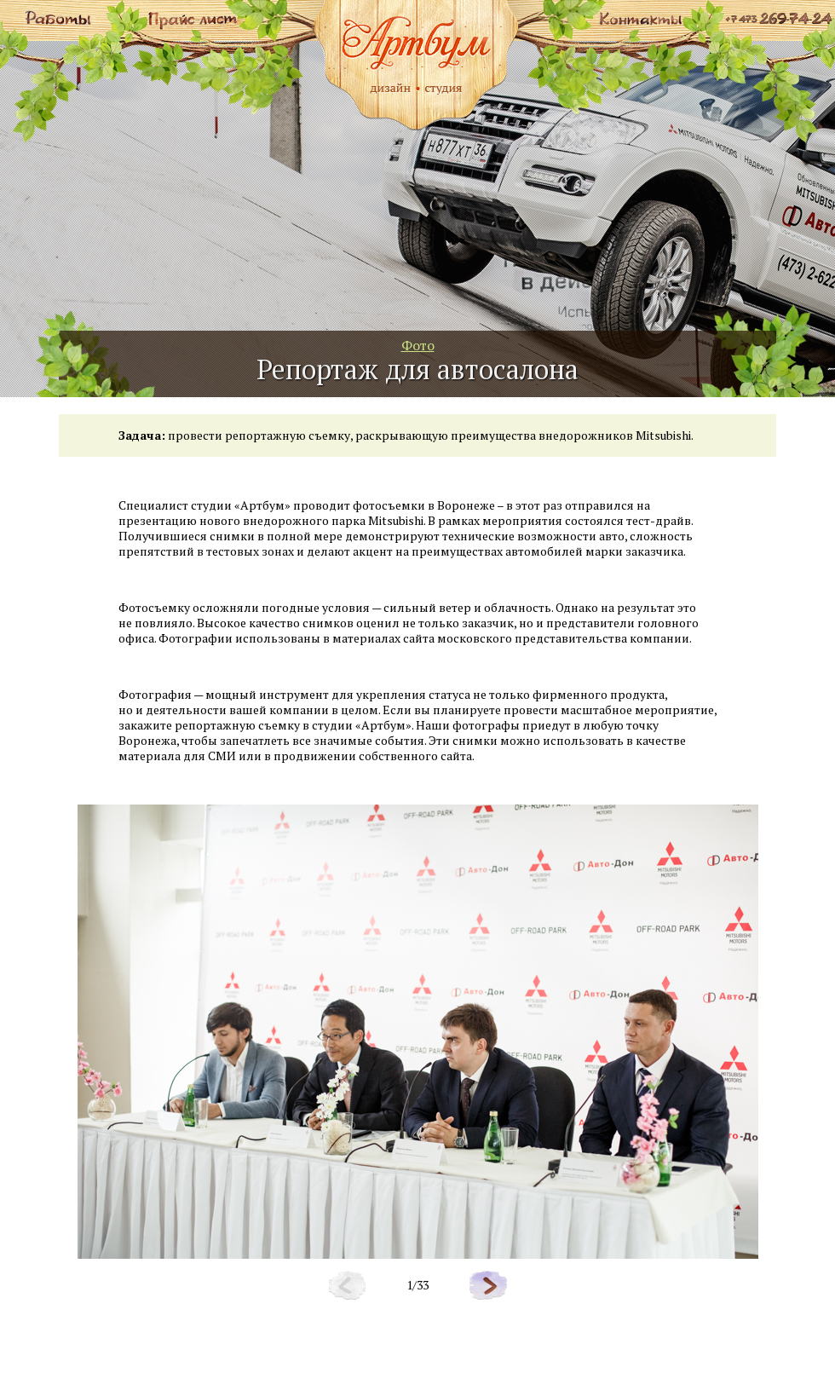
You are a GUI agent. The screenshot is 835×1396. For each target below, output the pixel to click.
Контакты (640, 17)
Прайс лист (192, 17)
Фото (418, 345)
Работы (60, 17)
